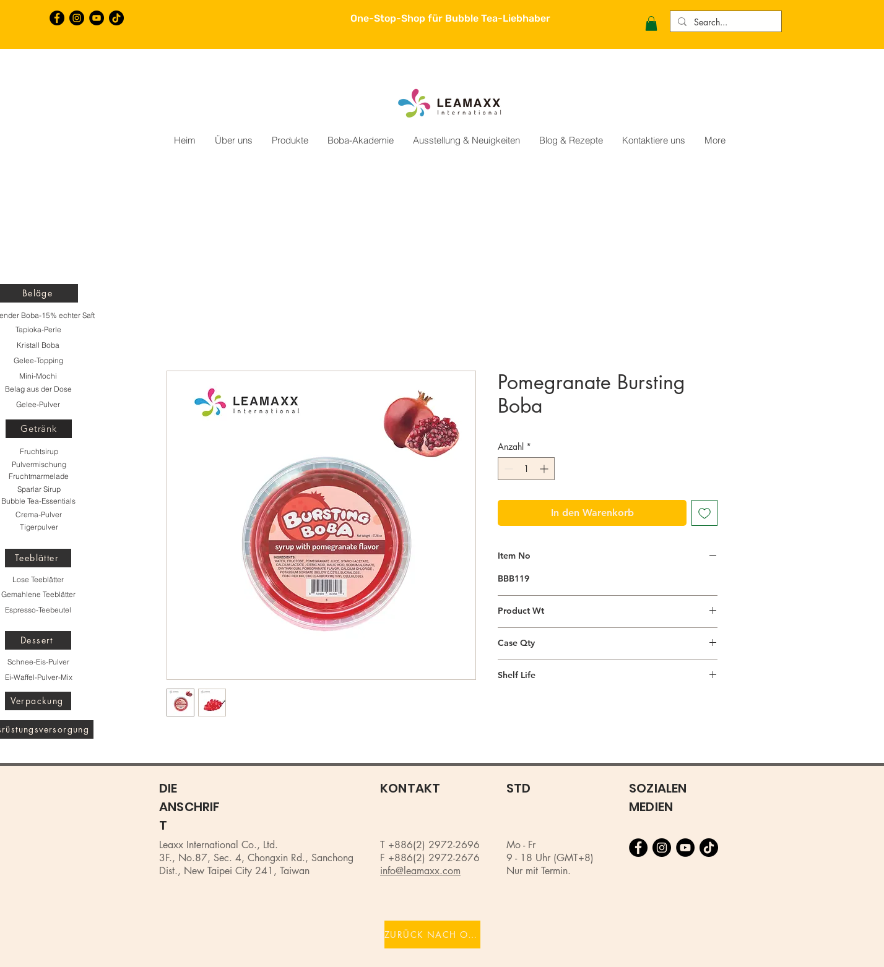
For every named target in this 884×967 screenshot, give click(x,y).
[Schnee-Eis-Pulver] (38, 662)
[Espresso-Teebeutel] (38, 610)
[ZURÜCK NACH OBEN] (432, 934)
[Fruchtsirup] (39, 451)
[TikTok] (116, 18)
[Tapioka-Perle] (38, 329)
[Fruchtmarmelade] (39, 476)
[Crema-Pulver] (39, 514)
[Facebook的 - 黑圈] (57, 18)
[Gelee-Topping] (38, 360)
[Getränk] (39, 428)
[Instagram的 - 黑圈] (76, 18)
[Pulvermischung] (39, 464)
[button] (651, 23)
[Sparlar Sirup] (39, 489)
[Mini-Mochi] (38, 376)
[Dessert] (38, 640)
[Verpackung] (38, 701)
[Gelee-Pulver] (38, 404)
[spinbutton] (526, 468)
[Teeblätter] (38, 558)
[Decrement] (507, 468)
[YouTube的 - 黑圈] (96, 18)
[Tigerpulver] (39, 527)
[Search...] (724, 22)
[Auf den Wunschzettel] (704, 513)
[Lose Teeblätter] (38, 579)
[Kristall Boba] (38, 345)
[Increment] (545, 468)
